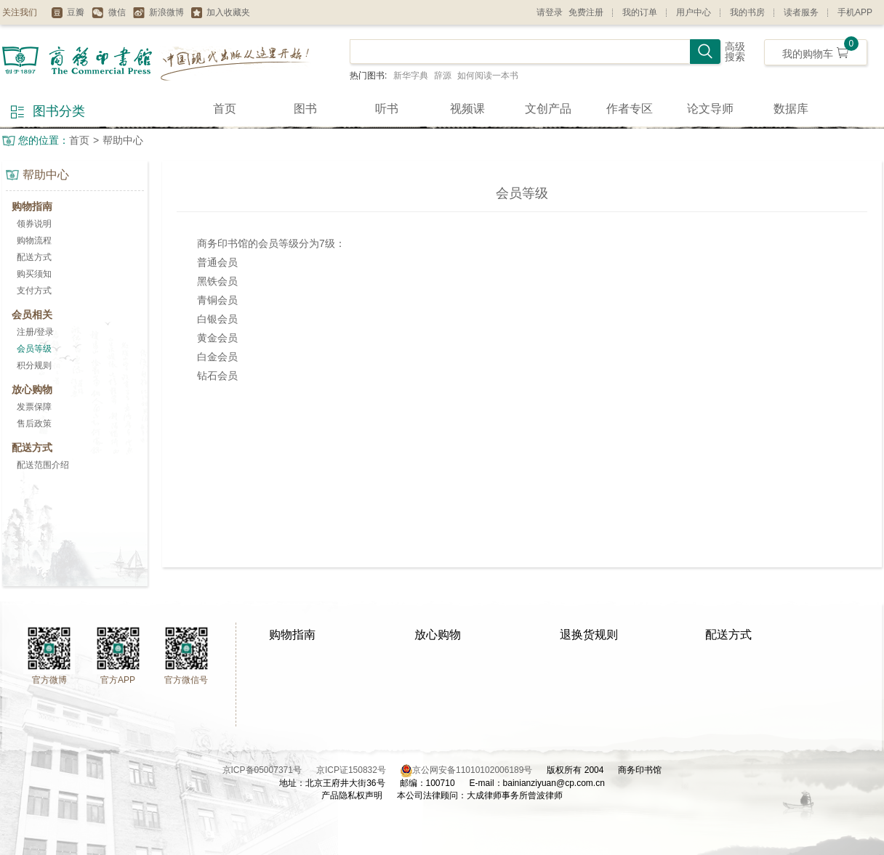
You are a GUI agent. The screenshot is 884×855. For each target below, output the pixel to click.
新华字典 (410, 75)
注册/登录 (35, 332)
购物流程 (34, 240)
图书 (305, 108)
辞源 (442, 75)
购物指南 (292, 634)
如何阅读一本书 (487, 75)
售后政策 (34, 423)
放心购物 (437, 634)
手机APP (854, 12)
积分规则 (34, 365)
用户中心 (693, 12)
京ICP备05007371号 (269, 770)
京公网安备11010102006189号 (472, 770)
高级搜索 (735, 51)
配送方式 (34, 257)
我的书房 (747, 12)
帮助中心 (123, 140)
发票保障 (34, 407)
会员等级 (34, 349)
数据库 (791, 108)
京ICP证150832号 (358, 770)
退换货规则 (589, 634)
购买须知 (34, 274)
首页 (224, 108)
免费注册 (585, 12)
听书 (386, 108)
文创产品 (548, 108)
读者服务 (801, 12)
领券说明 (34, 224)
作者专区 (629, 108)
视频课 (467, 108)
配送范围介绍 (43, 465)
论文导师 (710, 108)
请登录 (550, 12)
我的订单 (639, 12)
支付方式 (34, 290)
